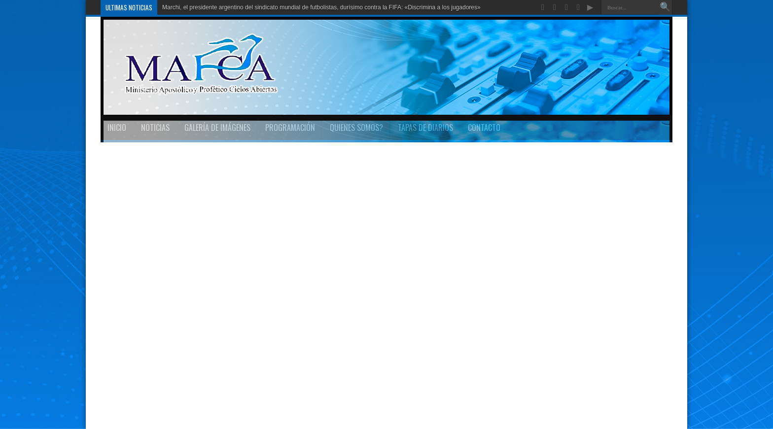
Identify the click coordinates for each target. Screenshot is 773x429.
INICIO (116, 127)
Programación (290, 127)
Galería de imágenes (217, 127)
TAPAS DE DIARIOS (425, 127)
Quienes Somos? (356, 127)
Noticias (155, 127)
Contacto (484, 127)
